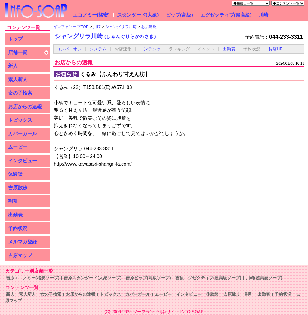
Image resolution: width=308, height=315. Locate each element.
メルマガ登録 (22, 241)
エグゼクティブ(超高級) (226, 14)
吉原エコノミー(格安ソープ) (32, 277)
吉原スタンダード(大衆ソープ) (92, 277)
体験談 (15, 174)
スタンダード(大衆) (138, 14)
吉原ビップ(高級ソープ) (148, 277)
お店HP (275, 49)
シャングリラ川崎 (105, 36)
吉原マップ (20, 255)
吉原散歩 (17, 187)
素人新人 (17, 79)
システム (98, 49)
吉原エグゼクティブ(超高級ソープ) (208, 277)
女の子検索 (20, 93)
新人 (13, 66)
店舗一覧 (17, 52)
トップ (15, 38)
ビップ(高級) (179, 14)
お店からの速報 (25, 106)
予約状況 (17, 228)
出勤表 (15, 214)
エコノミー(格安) (91, 14)
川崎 (263, 14)
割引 (13, 201)
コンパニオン (69, 49)
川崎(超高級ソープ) (264, 277)
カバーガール (22, 133)
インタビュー (22, 160)
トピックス (20, 120)
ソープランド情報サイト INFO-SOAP (168, 311)
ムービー (17, 147)
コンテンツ (150, 49)
